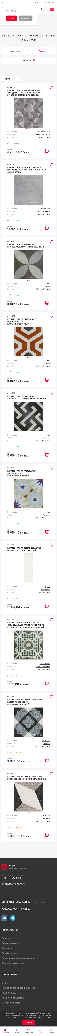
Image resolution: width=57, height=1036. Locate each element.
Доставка (6, 948)
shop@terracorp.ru (13, 884)
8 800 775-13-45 (12, 878)
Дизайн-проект (9, 953)
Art (48, 283)
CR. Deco (46, 741)
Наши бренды (8, 992)
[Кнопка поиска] (42, 9)
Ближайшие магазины (15, 902)
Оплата (5, 938)
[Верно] (11, 18)
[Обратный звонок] (53, 2)
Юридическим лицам (12, 963)
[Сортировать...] (10, 78)
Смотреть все (41, 902)
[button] (51, 1031)
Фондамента (44, 131)
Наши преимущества (12, 997)
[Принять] (28, 1022)
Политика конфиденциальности (18, 987)
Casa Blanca (45, 664)
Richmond (45, 209)
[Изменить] (25, 18)
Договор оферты (10, 1002)
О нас (4, 983)
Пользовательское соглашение (18, 958)
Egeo (47, 587)
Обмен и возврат (10, 943)
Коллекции (15, 51)
